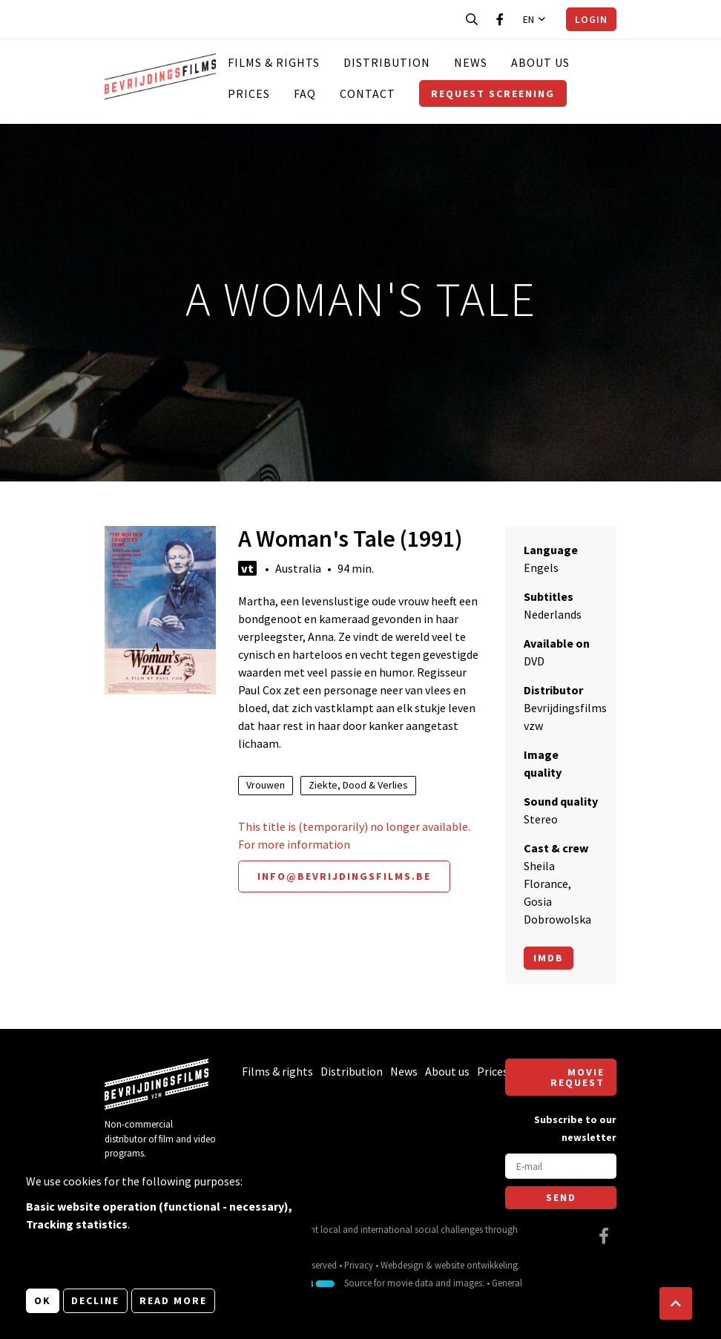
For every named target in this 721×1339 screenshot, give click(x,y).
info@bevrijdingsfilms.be (344, 876)
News (470, 62)
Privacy (358, 1265)
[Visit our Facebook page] (500, 19)
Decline (95, 1300)
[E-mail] (560, 1166)
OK (42, 1300)
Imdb (548, 957)
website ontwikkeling (476, 1265)
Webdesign (402, 1265)
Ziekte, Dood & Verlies (358, 785)
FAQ (305, 93)
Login (591, 19)
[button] (675, 1303)
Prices (249, 93)
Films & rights (274, 62)
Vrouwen (265, 785)
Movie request (577, 1077)
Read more (173, 1300)
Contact (367, 93)
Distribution (386, 62)
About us (540, 62)
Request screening (493, 93)
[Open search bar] (472, 19)
